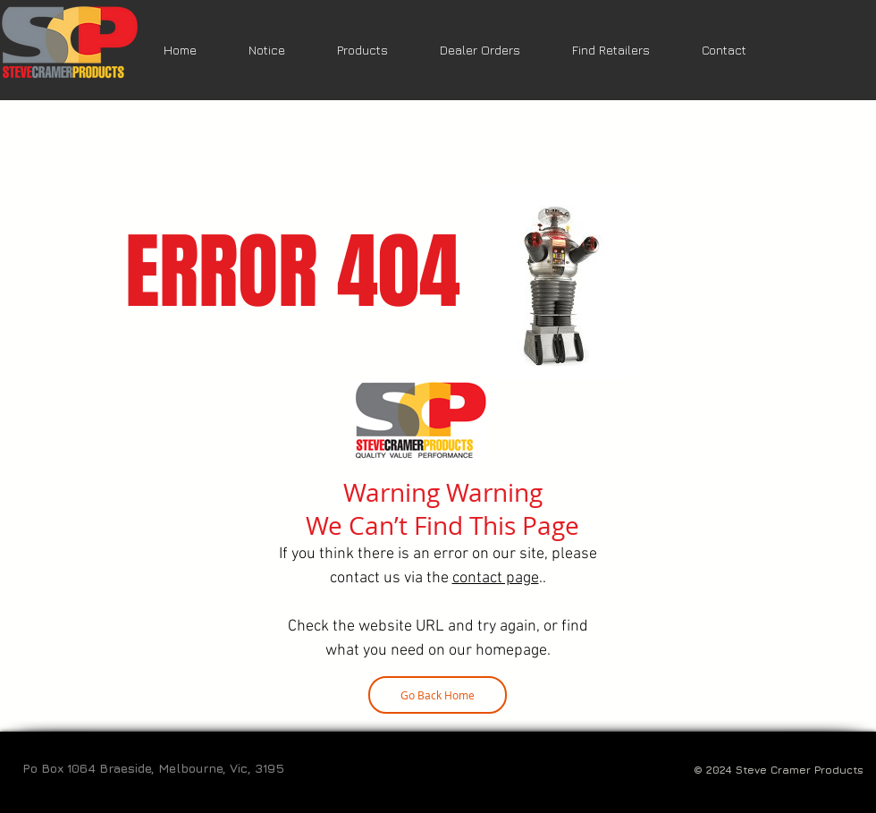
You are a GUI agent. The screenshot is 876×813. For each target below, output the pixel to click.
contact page (495, 578)
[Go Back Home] (437, 695)
